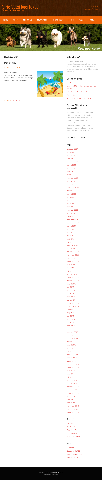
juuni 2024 (71, 155)
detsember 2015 (73, 387)
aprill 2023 (71, 171)
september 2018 (73, 309)
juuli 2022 (70, 197)
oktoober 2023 (72, 162)
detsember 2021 (73, 216)
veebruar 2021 (72, 245)
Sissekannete (73, 451)
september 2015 (73, 393)
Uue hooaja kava (73, 83)
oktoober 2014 (72, 409)
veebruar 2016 (72, 380)
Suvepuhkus (71, 95)
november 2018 (73, 306)
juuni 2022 (71, 200)
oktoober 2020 (72, 258)
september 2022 (73, 191)
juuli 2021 (70, 229)
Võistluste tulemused (74, 436)
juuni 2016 (71, 370)
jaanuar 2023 (72, 181)
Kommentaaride (74, 454)
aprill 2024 (71, 158)
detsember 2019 (73, 277)
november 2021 (73, 220)
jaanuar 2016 (72, 383)
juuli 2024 (70, 152)
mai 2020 (70, 268)
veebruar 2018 (72, 332)
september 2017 (73, 342)
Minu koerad (27, 20)
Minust (15, 20)
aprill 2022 (71, 207)
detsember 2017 (73, 335)
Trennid (5, 20)
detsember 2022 (73, 184)
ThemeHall (54, 475)
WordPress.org (72, 457)
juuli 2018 (70, 316)
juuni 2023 (71, 168)
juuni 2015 (71, 396)
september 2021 (73, 223)
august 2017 (71, 345)
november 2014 (73, 406)
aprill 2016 (71, 374)
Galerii (81, 20)
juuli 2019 (70, 287)
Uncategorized (16, 101)
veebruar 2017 (72, 354)
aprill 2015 (71, 399)
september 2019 (73, 281)
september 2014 (73, 412)
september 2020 (73, 261)
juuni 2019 (71, 290)
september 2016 (73, 367)
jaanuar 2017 (72, 358)
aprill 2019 (71, 297)
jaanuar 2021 (72, 248)
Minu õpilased (58, 20)
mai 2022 (70, 204)
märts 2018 (71, 329)
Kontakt (92, 20)
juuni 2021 (71, 232)
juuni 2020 (71, 265)
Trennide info (72, 430)
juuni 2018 (71, 319)
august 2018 (71, 313)
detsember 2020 (73, 252)
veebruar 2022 (72, 210)
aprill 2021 (71, 239)
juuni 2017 (71, 348)
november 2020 (73, 255)
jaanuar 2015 (72, 403)
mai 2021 (70, 236)
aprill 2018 (71, 326)
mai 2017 (70, 351)
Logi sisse (70, 448)
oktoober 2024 (72, 149)
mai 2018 (70, 322)
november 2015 (73, 390)
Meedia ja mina (42, 20)
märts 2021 (71, 242)
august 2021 (71, 226)
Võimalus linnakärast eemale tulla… (79, 92)
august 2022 (71, 194)
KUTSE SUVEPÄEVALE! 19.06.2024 (79, 98)
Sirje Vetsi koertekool (56, 472)
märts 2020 (71, 271)
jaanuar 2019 (72, 300)
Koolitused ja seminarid (75, 427)
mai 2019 (70, 293)
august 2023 (71, 165)
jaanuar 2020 (72, 274)
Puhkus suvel (10, 63)
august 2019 (71, 284)
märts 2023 (71, 175)
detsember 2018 (73, 303)
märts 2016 (71, 377)
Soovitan (71, 20)
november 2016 (73, 364)
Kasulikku (70, 423)
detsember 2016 (73, 361)
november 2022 (73, 187)
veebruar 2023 (72, 178)
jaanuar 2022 (72, 213)
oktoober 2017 (72, 338)
